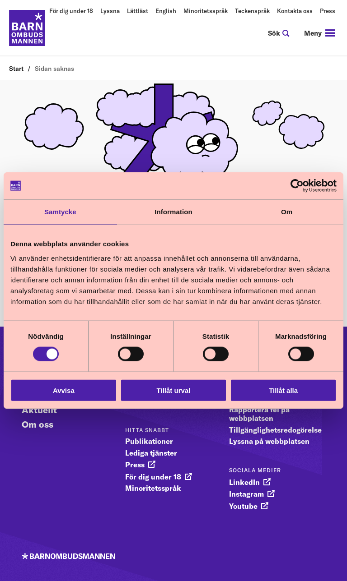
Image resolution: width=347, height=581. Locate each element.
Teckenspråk (252, 10)
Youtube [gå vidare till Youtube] (243, 506)
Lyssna (110, 10)
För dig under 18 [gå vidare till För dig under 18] (153, 476)
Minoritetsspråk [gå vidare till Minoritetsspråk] (153, 488)
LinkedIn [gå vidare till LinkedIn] (244, 482)
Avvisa (64, 390)
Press (327, 10)
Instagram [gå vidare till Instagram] (246, 493)
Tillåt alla (283, 390)
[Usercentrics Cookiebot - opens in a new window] (297, 186)
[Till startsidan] (27, 28)
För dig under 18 (71, 10)
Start (16, 69)
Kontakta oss (295, 10)
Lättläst (137, 10)
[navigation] (319, 33)
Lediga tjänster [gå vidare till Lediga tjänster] (151, 452)
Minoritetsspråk (205, 10)
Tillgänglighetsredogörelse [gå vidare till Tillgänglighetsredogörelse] (275, 429)
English (165, 10)
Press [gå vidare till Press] (135, 464)
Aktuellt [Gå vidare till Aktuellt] (39, 409)
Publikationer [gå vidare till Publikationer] (149, 441)
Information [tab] (173, 212)
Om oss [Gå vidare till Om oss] (37, 424)
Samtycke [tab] (60, 212)
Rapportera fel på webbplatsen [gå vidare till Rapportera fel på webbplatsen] (259, 414)
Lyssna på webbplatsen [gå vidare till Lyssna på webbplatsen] (269, 441)
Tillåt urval (174, 390)
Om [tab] (286, 212)
